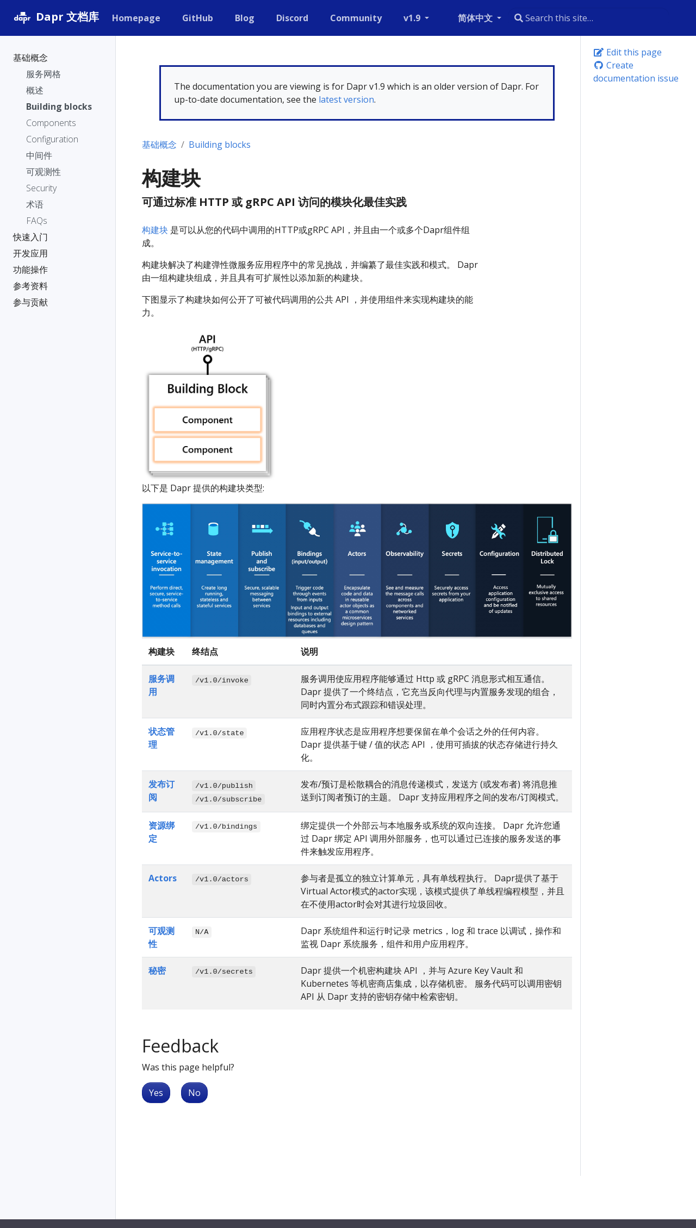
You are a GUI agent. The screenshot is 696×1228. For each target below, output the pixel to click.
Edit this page (627, 52)
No (194, 1093)
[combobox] (588, 18)
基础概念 (159, 145)
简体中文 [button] (476, 18)
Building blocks (220, 145)
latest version (346, 99)
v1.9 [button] (412, 18)
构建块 (155, 230)
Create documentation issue (636, 71)
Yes (156, 1093)
